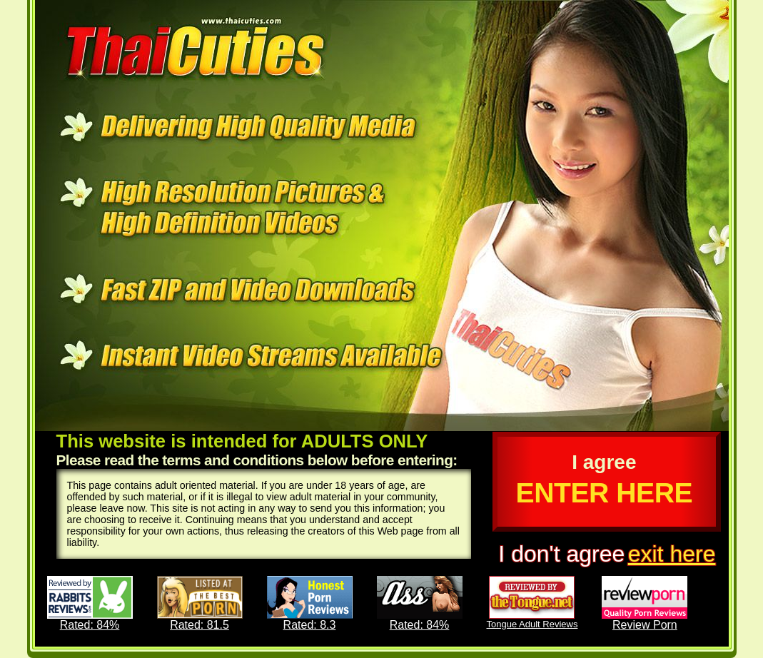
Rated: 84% (90, 603)
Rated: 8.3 (310, 603)
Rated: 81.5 (200, 603)
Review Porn (644, 603)
